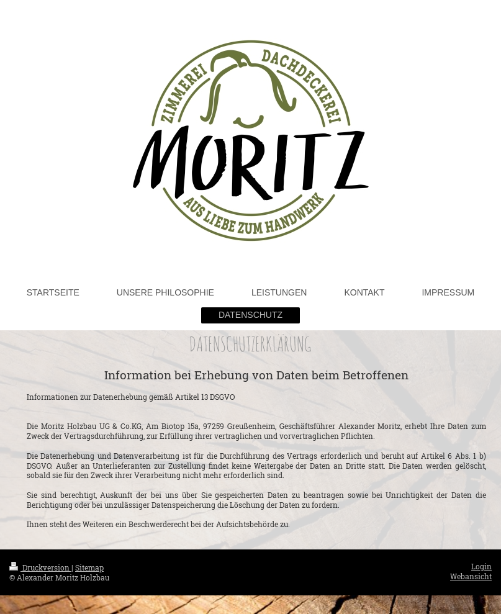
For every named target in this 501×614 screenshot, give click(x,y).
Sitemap (89, 567)
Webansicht (471, 576)
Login (481, 566)
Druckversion (40, 567)
